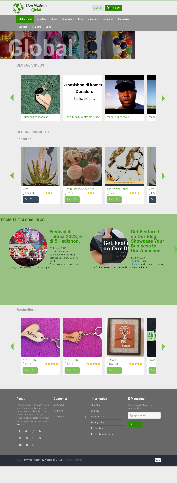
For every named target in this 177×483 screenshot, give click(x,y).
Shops (54, 19)
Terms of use (107, 429)
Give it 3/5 (51, 193)
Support (23, 27)
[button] (98, 8)
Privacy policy (107, 423)
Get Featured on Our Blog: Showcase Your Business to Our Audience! (147, 241)
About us (107, 405)
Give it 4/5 (54, 193)
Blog (80, 19)
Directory (41, 19)
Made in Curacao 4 (118, 117)
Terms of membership (107, 434)
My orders (70, 411)
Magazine (93, 19)
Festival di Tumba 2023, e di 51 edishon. (66, 236)
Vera (25, 189)
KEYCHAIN (29, 359)
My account (70, 405)
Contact (107, 411)
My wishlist (70, 417)
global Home (25, 19)
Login (49, 27)
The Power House (118, 189)
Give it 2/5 (49, 193)
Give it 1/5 (46, 193)
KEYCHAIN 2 (72, 359)
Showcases (68, 19)
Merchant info (107, 417)
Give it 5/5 (57, 193)
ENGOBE (112, 359)
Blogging (135, 264)
